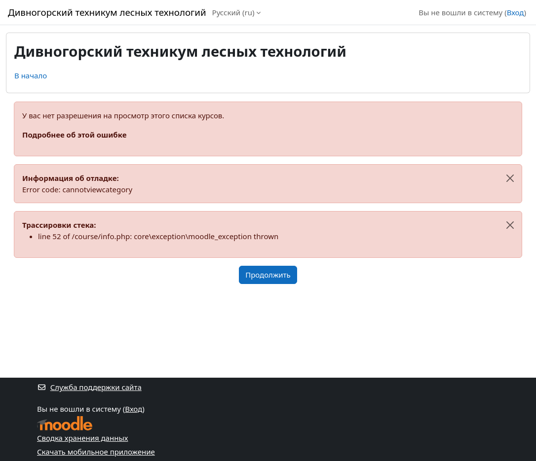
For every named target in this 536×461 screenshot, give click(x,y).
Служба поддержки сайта (89, 387)
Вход (515, 12)
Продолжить (268, 275)
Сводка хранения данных (82, 438)
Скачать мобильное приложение (96, 452)
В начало (30, 75)
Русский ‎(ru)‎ (233, 12)
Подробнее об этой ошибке (74, 135)
